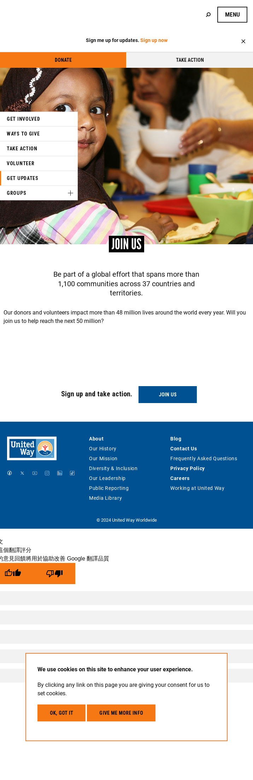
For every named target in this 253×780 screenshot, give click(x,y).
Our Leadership (107, 478)
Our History (103, 448)
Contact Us (183, 448)
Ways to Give (23, 134)
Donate (63, 60)
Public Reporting (109, 488)
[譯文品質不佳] (54, 573)
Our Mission (103, 458)
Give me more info (121, 713)
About (96, 438)
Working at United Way (197, 488)
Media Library (105, 497)
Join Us (168, 394)
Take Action (190, 60)
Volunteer (20, 163)
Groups (16, 193)
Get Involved (23, 119)
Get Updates (23, 178)
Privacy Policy (187, 468)
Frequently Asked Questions (203, 458)
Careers (179, 478)
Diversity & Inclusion (113, 468)
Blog (176, 438)
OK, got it (61, 713)
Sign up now (153, 40)
